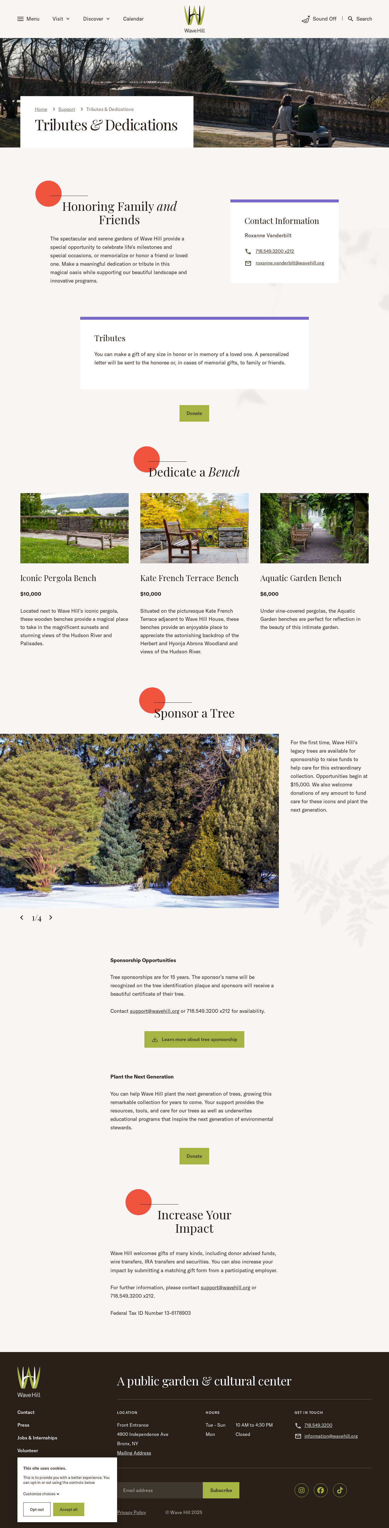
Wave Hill (180, 1512)
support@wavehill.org (154, 1011)
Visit (61, 18)
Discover (96, 18)
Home (41, 109)
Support (66, 109)
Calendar (133, 18)
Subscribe (221, 1490)
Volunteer (27, 1450)
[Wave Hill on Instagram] (302, 1490)
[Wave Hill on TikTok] (340, 1490)
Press (23, 1425)
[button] (29, 19)
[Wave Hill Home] (194, 19)
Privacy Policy (131, 1512)
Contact (26, 1412)
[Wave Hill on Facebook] (321, 1490)
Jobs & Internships (37, 1438)
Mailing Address (134, 1453)
